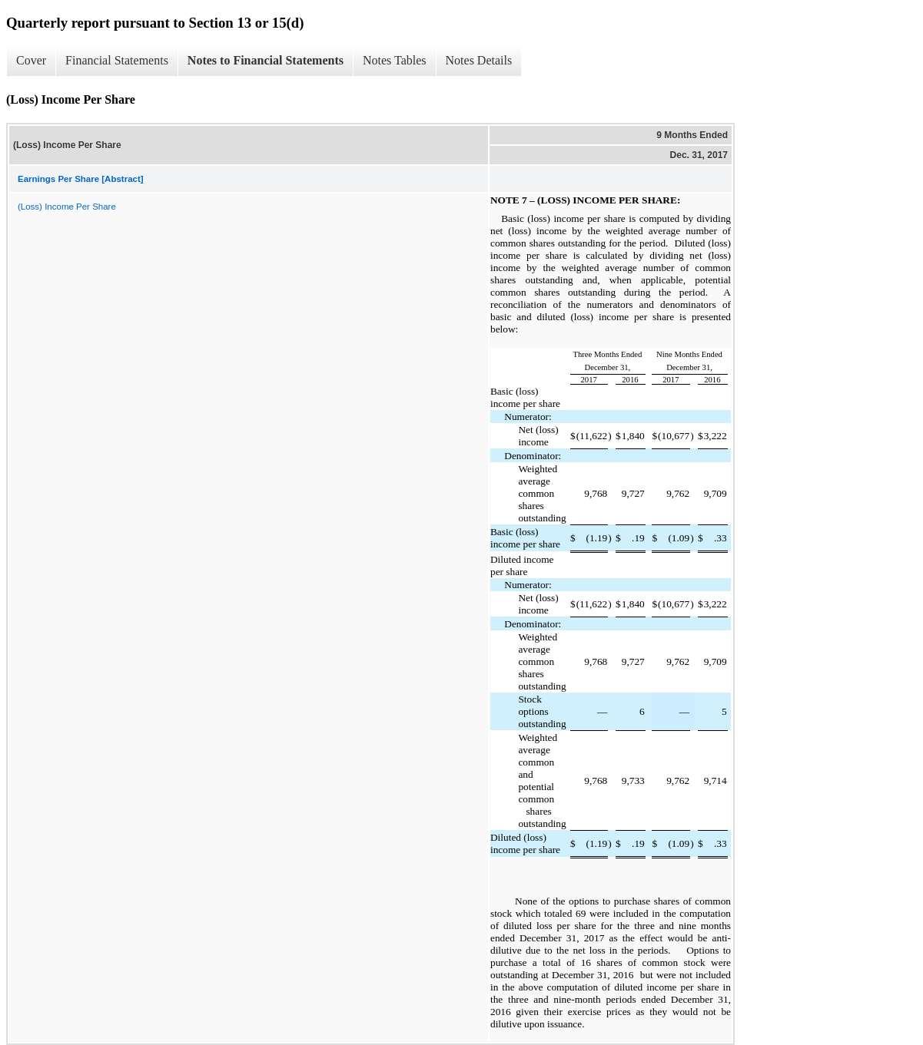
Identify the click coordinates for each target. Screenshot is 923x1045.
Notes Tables (395, 60)
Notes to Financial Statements (266, 60)
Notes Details (479, 60)
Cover (31, 60)
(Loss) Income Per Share (67, 206)
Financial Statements (116, 60)
